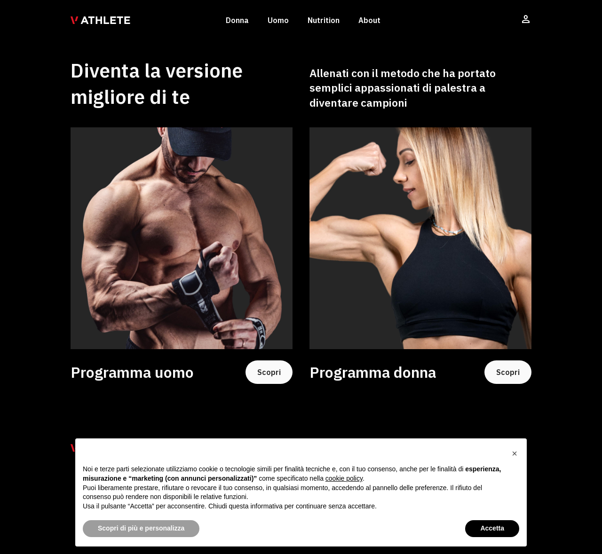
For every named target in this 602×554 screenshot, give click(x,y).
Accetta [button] (492, 528)
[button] (514, 453)
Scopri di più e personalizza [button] (141, 528)
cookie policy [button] (344, 478)
